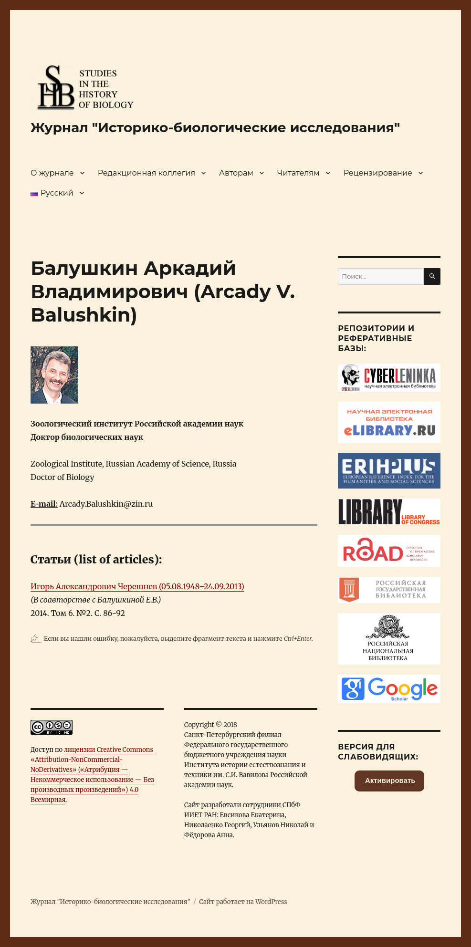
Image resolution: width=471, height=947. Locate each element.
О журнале (52, 172)
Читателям (298, 172)
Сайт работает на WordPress (243, 902)
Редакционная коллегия (146, 172)
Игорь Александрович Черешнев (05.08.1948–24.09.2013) (137, 586)
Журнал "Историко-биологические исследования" (215, 127)
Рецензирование (378, 172)
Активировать (389, 780)
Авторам (236, 172)
